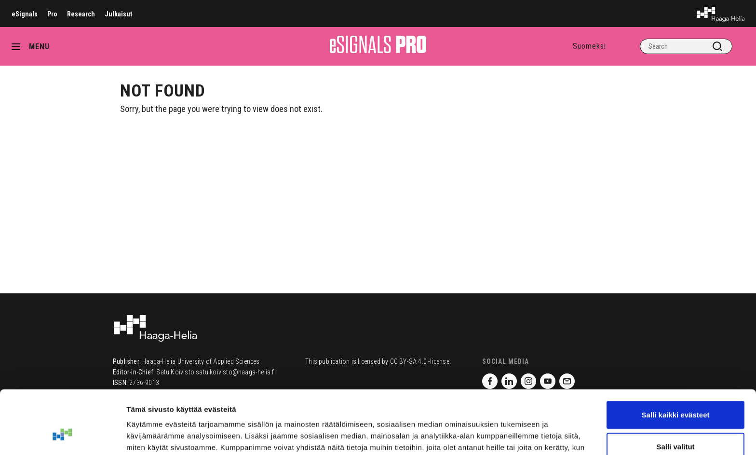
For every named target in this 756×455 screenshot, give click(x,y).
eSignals (25, 14)
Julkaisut (118, 14)
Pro (52, 14)
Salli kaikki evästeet (676, 360)
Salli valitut (675, 392)
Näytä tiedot (516, 436)
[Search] (686, 46)
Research (81, 14)
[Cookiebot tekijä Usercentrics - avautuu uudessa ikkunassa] (62, 436)
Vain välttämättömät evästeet (675, 423)
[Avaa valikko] (19, 46)
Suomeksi (589, 46)
